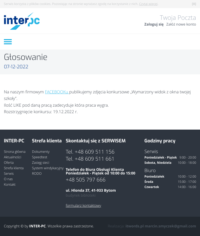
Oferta (9, 162)
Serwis (9, 173)
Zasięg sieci (40, 162)
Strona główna (15, 151)
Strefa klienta (14, 168)
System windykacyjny (48, 168)
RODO (37, 173)
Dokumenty (40, 151)
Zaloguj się (154, 24)
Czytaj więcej (148, 4)
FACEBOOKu (57, 92)
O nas (8, 179)
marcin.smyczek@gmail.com (170, 226)
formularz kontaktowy (83, 206)
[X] (194, 4)
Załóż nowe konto (181, 24)
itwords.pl (135, 226)
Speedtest (39, 157)
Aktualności (12, 157)
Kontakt (10, 184)
